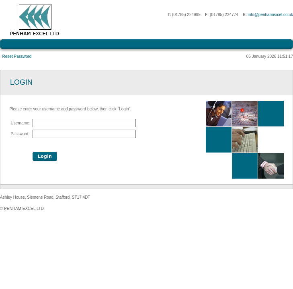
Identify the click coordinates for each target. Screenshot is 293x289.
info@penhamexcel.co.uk (270, 14)
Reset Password (17, 56)
